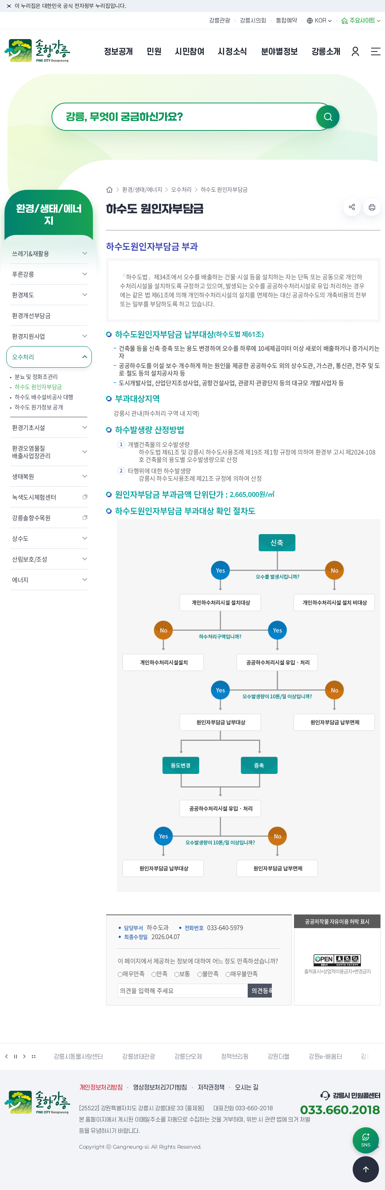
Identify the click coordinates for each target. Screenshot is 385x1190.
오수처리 (23, 356)
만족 (161, 973)
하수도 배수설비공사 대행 (44, 397)
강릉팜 (369, 1057)
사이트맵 (375, 51)
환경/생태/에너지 (142, 189)
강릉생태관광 (138, 1057)
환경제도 (23, 294)
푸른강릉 (23, 274)
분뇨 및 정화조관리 (36, 376)
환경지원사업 (28, 336)
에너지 (20, 579)
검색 (328, 117)
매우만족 (133, 973)
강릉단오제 (188, 1057)
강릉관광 (219, 20)
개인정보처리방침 (101, 1087)
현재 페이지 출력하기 (371, 207)
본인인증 (356, 51)
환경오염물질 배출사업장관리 (31, 452)
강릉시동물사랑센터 (78, 1057)
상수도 (20, 538)
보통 (184, 973)
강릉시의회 (253, 20)
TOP (366, 1169)
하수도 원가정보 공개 (39, 407)
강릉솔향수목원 (31, 517)
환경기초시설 (28, 427)
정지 (15, 1056)
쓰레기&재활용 (30, 253)
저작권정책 (211, 1087)
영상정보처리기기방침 (160, 1087)
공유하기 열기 (352, 207)
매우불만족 (244, 973)
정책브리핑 (235, 1057)
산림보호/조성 (29, 558)
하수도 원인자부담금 (38, 387)
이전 (6, 1056)
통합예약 (286, 20)
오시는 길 (246, 1087)
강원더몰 (279, 1057)
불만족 (210, 973)
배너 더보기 (33, 1056)
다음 (24, 1056)
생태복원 (23, 476)
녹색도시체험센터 (34, 496)
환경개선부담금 (31, 315)
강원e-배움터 (325, 1057)
